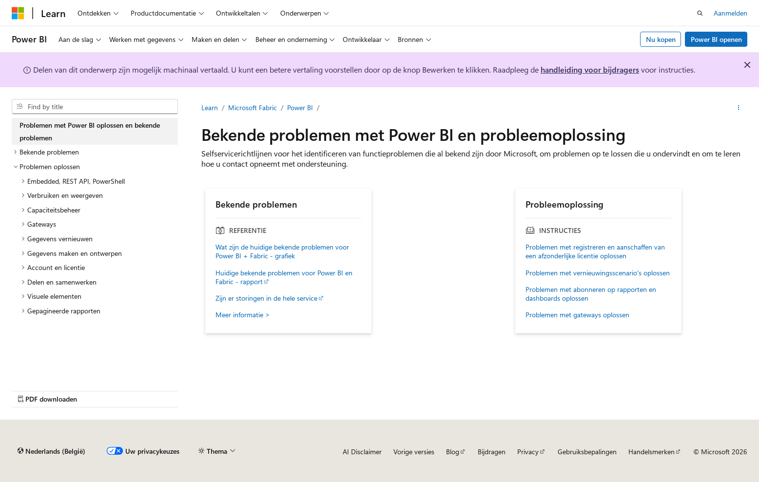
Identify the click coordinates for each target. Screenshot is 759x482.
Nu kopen (661, 39)
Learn (209, 107)
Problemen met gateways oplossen (577, 314)
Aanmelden (730, 13)
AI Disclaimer (362, 451)
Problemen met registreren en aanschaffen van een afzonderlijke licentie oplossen (595, 251)
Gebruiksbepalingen (587, 451)
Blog (452, 451)
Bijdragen (492, 451)
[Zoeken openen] (700, 13)
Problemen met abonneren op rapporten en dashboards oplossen (590, 294)
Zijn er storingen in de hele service (266, 298)
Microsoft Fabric (252, 107)
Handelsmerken (651, 451)
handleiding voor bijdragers (590, 69)
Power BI (300, 107)
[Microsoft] (18, 13)
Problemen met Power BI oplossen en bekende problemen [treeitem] (89, 131)
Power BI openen (716, 39)
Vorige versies (413, 451)
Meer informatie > (242, 314)
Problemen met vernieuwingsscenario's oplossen (597, 273)
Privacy (528, 451)
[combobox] (95, 107)
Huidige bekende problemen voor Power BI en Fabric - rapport (283, 277)
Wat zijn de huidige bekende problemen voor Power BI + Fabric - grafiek (282, 251)
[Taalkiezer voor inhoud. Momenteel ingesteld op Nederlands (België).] (51, 451)
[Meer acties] (738, 108)
